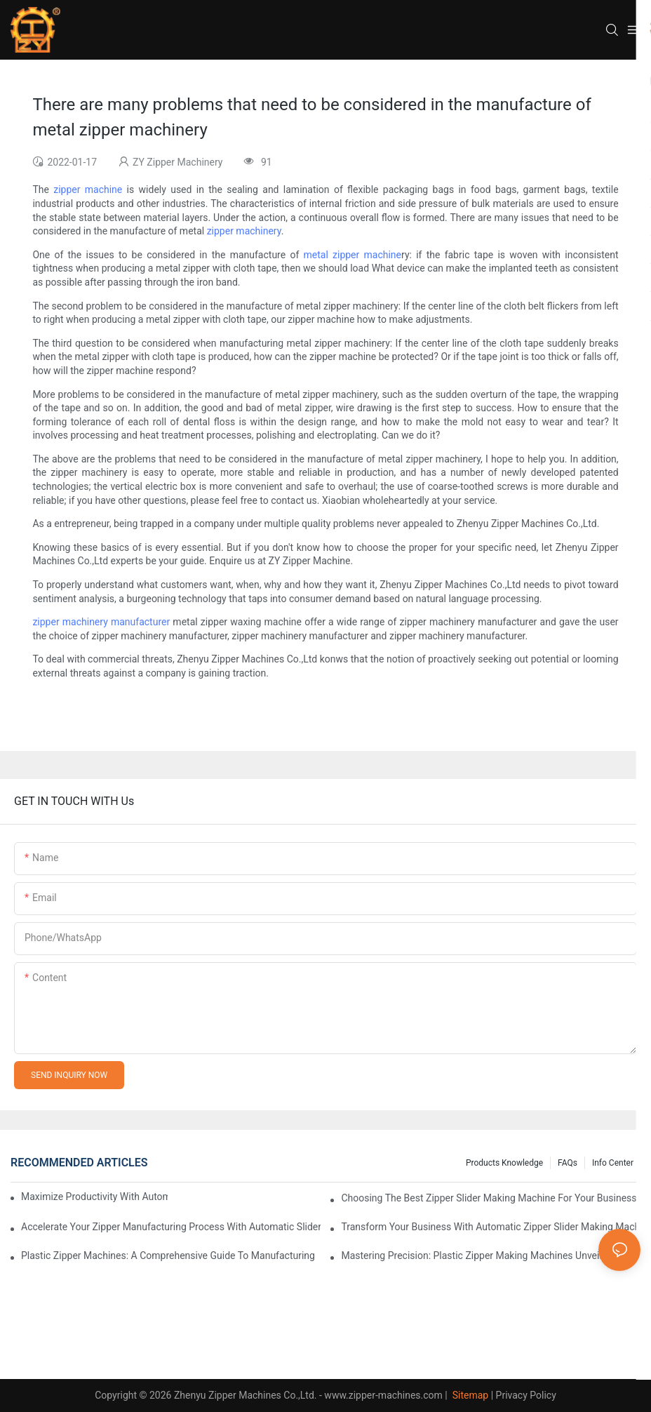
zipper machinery (244, 231)
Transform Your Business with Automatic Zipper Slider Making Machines (490, 1226)
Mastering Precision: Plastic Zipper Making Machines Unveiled (476, 1255)
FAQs (567, 1163)
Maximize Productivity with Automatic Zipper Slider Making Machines (94, 1196)
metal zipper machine (353, 254)
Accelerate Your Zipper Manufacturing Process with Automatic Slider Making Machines (171, 1226)
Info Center (612, 1163)
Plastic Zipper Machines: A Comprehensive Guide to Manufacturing (168, 1255)
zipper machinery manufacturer (101, 621)
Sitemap (469, 1395)
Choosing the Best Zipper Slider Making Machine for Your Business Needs (490, 1198)
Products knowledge (504, 1163)
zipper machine (87, 189)
